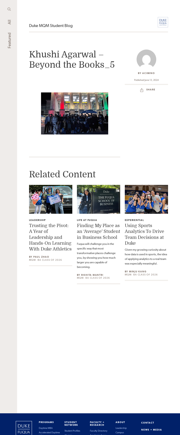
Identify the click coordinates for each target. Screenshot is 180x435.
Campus (120, 432)
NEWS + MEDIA (151, 429)
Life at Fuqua (87, 220)
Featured (9, 40)
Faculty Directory (98, 430)
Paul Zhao (41, 256)
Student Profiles (72, 430)
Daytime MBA (46, 428)
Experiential (134, 220)
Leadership (37, 220)
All (9, 22)
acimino (148, 73)
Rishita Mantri (92, 275)
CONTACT (147, 422)
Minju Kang (137, 271)
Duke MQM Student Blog (51, 25)
